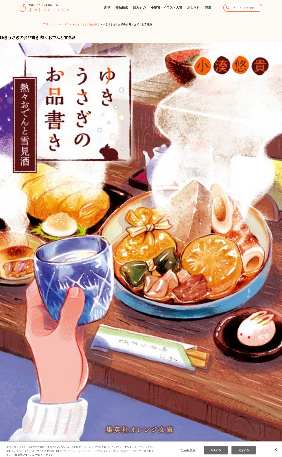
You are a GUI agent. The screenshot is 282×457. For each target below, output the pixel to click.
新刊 (107, 7)
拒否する (216, 452)
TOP (45, 24)
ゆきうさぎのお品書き (87, 24)
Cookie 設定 (188, 452)
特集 (208, 7)
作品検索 (122, 7)
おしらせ (193, 7)
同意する (244, 452)
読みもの (139, 7)
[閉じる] (275, 451)
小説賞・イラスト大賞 (166, 7)
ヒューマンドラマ (61, 24)
